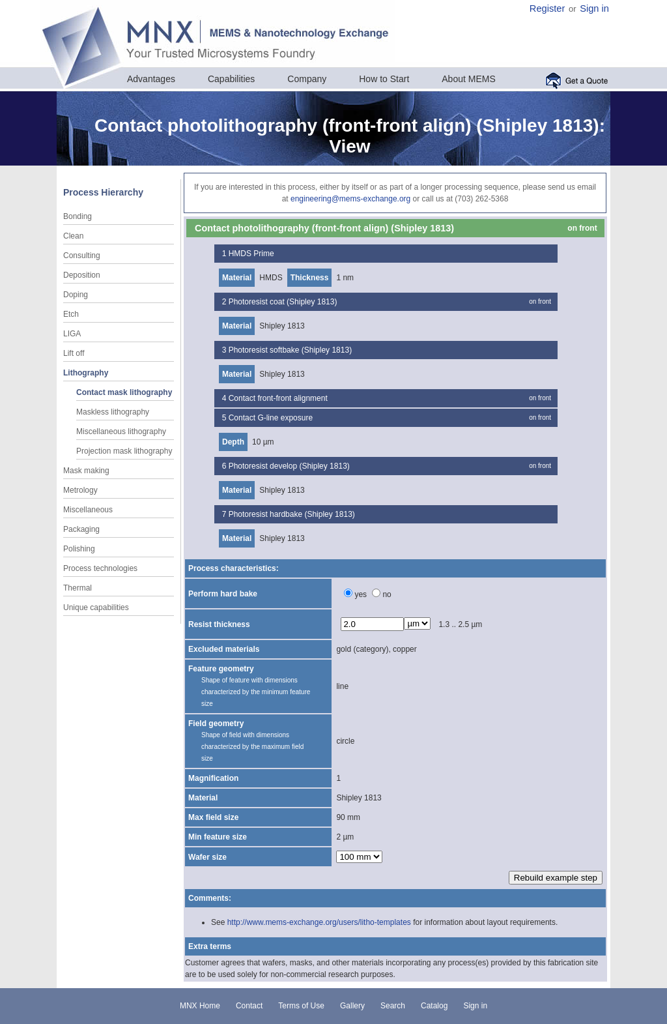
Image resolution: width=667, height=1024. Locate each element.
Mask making (86, 470)
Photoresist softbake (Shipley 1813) (290, 350)
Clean (73, 236)
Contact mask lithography (124, 392)
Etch (71, 314)
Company (306, 79)
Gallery (352, 1005)
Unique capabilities (96, 607)
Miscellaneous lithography (121, 431)
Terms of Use (301, 1005)
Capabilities (231, 79)
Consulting (81, 255)
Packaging (81, 529)
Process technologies (100, 568)
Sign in (594, 8)
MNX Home (200, 1005)
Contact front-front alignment (278, 398)
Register (547, 8)
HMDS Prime (251, 253)
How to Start (384, 79)
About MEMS (468, 79)
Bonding (77, 216)
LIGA (72, 333)
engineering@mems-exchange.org (350, 198)
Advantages (151, 79)
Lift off (73, 353)
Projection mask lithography (124, 451)
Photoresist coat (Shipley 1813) (283, 301)
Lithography (85, 372)
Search (392, 1005)
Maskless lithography (112, 412)
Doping (75, 294)
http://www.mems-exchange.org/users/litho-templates (319, 922)
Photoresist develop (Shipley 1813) (289, 466)
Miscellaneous (88, 509)
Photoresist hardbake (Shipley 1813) (292, 514)
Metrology (80, 490)
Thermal (77, 587)
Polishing (79, 548)
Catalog (434, 1005)
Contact (249, 1005)
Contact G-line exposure (271, 417)
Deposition (81, 275)
